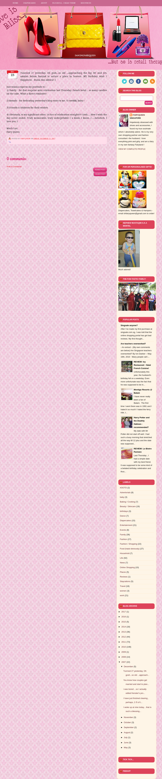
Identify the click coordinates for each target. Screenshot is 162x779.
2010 (124, 647)
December (129, 666)
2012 (124, 637)
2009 (124, 652)
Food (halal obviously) (129, 549)
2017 (124, 612)
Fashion (123, 539)
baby (122, 497)
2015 (124, 622)
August (127, 732)
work (122, 595)
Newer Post (100, 169)
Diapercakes (29, 3)
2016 (124, 616)
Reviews (123, 577)
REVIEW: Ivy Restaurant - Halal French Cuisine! (142, 365)
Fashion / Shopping (128, 544)
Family (123, 534)
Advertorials (125, 492)
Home (15, 3)
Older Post (100, 174)
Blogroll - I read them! (63, 3)
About (44, 3)
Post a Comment (14, 166)
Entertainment (126, 525)
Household (124, 553)
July (126, 737)
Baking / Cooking (127, 502)
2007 (124, 662)
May (126, 747)
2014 (124, 627)
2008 (124, 657)
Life (121, 558)
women (123, 591)
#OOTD (123, 488)
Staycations (125, 581)
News (122, 562)
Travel (122, 586)
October (128, 722)
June (126, 742)
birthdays (124, 511)
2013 (124, 632)
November (129, 717)
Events (123, 530)
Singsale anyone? (129, 325)
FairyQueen (26, 139)
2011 (124, 642)
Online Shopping (127, 567)
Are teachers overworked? (133, 344)
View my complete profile (131, 149)
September (129, 727)
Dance (123, 516)
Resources (86, 3)
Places (123, 572)
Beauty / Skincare (128, 506)
